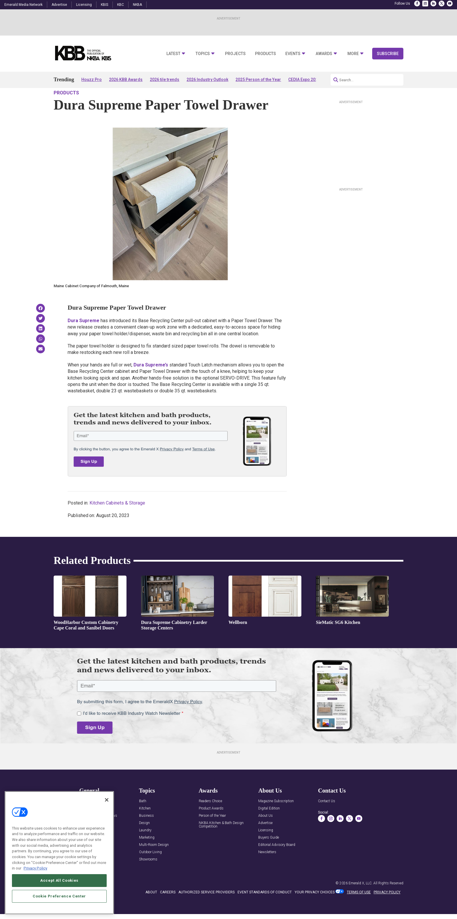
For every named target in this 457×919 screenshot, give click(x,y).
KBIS (104, 4)
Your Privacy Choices (315, 909)
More (353, 54)
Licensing (84, 4)
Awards (324, 54)
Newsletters (267, 869)
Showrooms (148, 876)
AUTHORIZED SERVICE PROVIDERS (206, 909)
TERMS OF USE (359, 909)
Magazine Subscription (276, 818)
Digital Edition (269, 825)
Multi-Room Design (154, 861)
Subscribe (388, 53)
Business (146, 832)
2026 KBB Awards (126, 79)
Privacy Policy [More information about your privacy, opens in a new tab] (35, 869)
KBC (120, 4)
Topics (203, 54)
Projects (235, 54)
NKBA (137, 4)
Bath (142, 818)
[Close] (106, 800)
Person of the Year (212, 832)
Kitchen (145, 825)
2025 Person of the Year (258, 79)
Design (144, 840)
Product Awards (211, 825)
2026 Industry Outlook (207, 79)
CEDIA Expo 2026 (304, 79)
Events (292, 54)
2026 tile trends (164, 79)
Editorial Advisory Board (276, 861)
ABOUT (151, 909)
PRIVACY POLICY (387, 909)
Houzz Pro (91, 79)
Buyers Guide (268, 854)
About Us (265, 832)
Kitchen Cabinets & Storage (117, 519)
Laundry (145, 847)
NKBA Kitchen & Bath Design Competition (221, 841)
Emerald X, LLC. (360, 900)
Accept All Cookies (59, 881)
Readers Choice (210, 818)
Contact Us (326, 818)
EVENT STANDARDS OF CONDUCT (265, 909)
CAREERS (167, 909)
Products (265, 54)
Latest (173, 54)
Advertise (59, 4)
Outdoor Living (150, 869)
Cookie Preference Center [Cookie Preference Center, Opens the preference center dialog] (59, 897)
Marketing (146, 854)
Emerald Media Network (23, 4)
